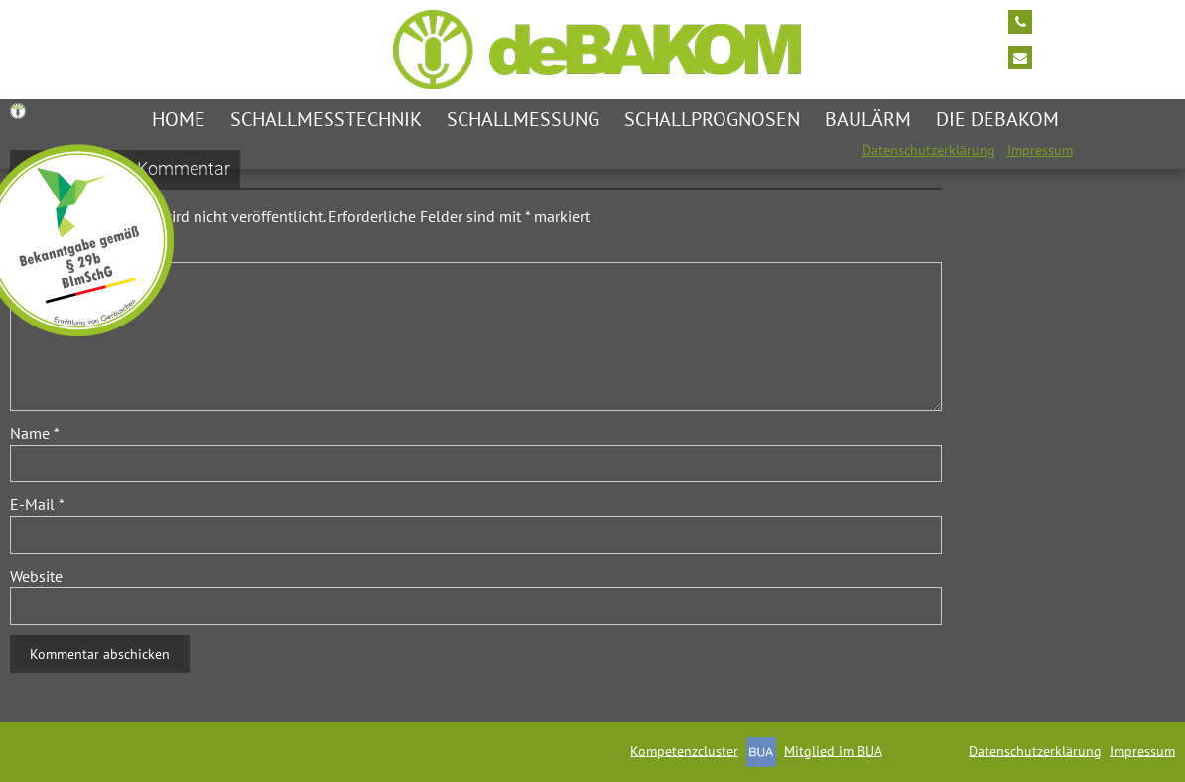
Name (35, 433)
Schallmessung (523, 119)
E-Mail (37, 504)
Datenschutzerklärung (928, 150)
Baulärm (868, 119)
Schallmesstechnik (326, 119)
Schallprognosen (712, 119)
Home (178, 119)
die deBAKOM (997, 119)
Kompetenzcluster (684, 750)
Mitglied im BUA (832, 750)
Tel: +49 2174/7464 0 (1109, 20)
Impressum (1040, 150)
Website (36, 576)
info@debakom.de (1100, 56)
